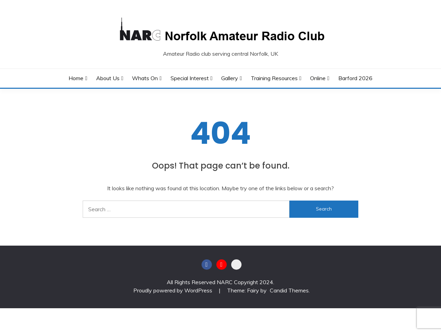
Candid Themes (289, 290)
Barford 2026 (355, 78)
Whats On (145, 78)
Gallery (229, 78)
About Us (108, 78)
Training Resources (274, 78)
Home (76, 78)
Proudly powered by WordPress (173, 290)
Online (318, 78)
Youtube (221, 264)
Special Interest (190, 78)
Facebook (207, 264)
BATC (236, 264)
